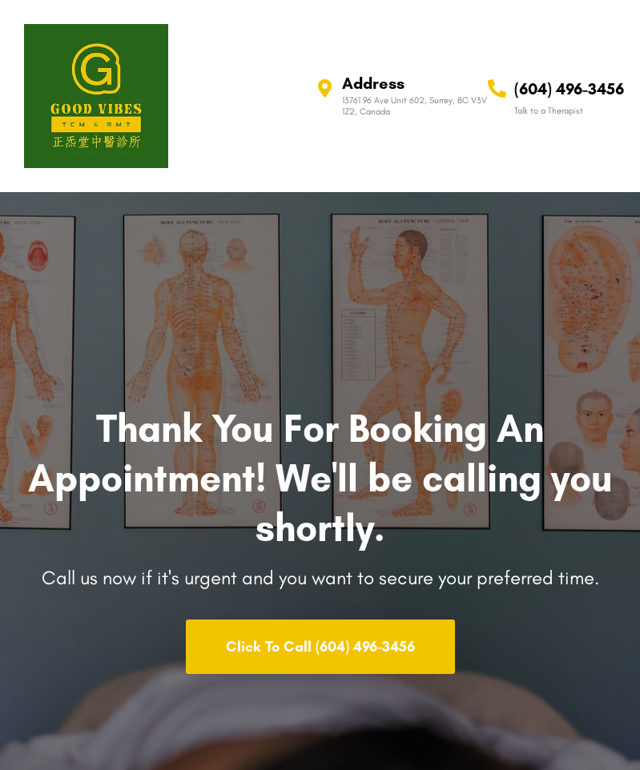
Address (373, 83)
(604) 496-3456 (569, 88)
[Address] (325, 88)
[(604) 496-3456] (497, 88)
